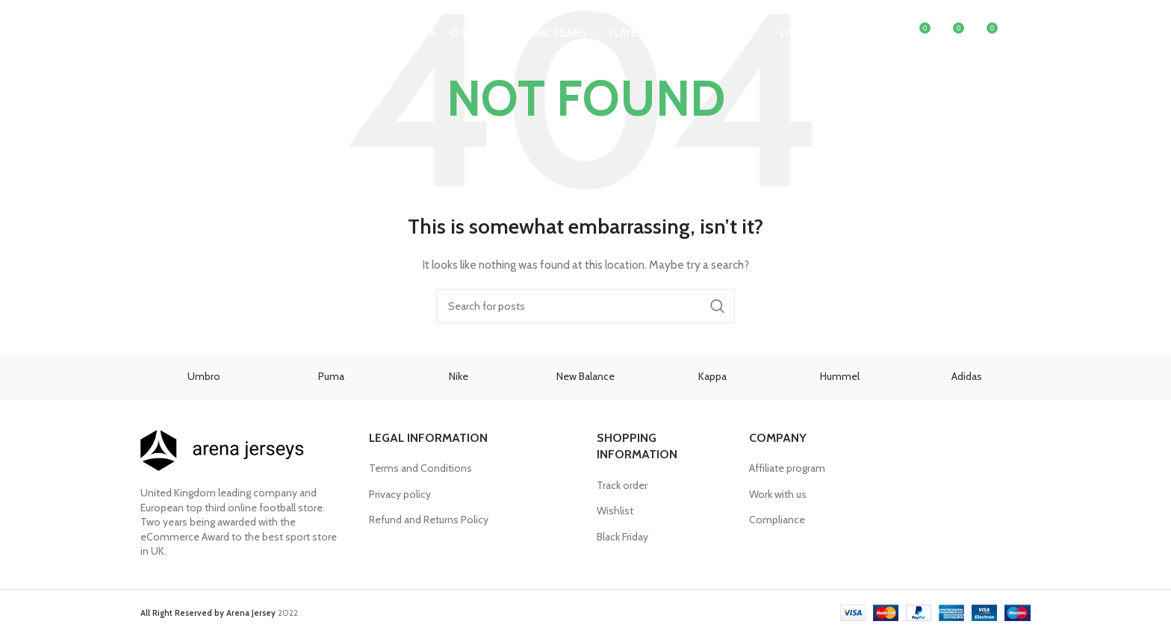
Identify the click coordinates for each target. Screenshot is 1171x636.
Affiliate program (787, 468)
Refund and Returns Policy (428, 519)
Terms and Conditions (420, 468)
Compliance (777, 519)
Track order (622, 485)
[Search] (886, 34)
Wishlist (615, 510)
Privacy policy (400, 494)
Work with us (778, 494)
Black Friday (622, 536)
